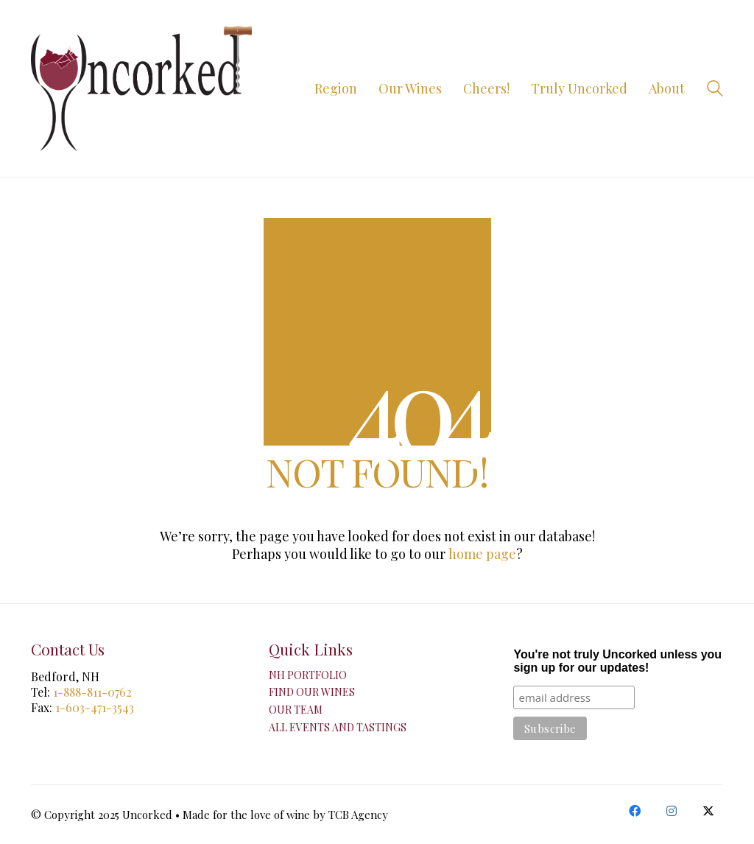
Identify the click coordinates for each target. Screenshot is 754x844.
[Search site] (715, 89)
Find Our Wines (312, 692)
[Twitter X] (708, 811)
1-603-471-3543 (94, 707)
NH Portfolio (308, 675)
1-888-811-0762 (92, 692)
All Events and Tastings (337, 727)
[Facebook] (634, 811)
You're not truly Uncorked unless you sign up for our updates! (617, 661)
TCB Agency (358, 814)
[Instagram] (671, 811)
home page (482, 554)
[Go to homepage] (141, 88)
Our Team (296, 710)
